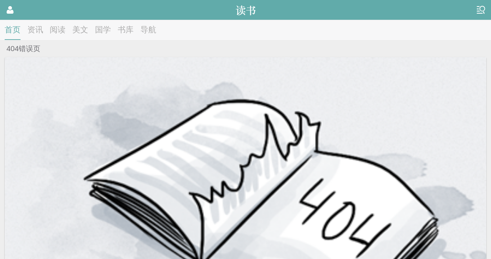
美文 (80, 29)
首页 (13, 29)
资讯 (35, 29)
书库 (126, 29)
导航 (148, 29)
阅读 (58, 29)
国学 (103, 29)
